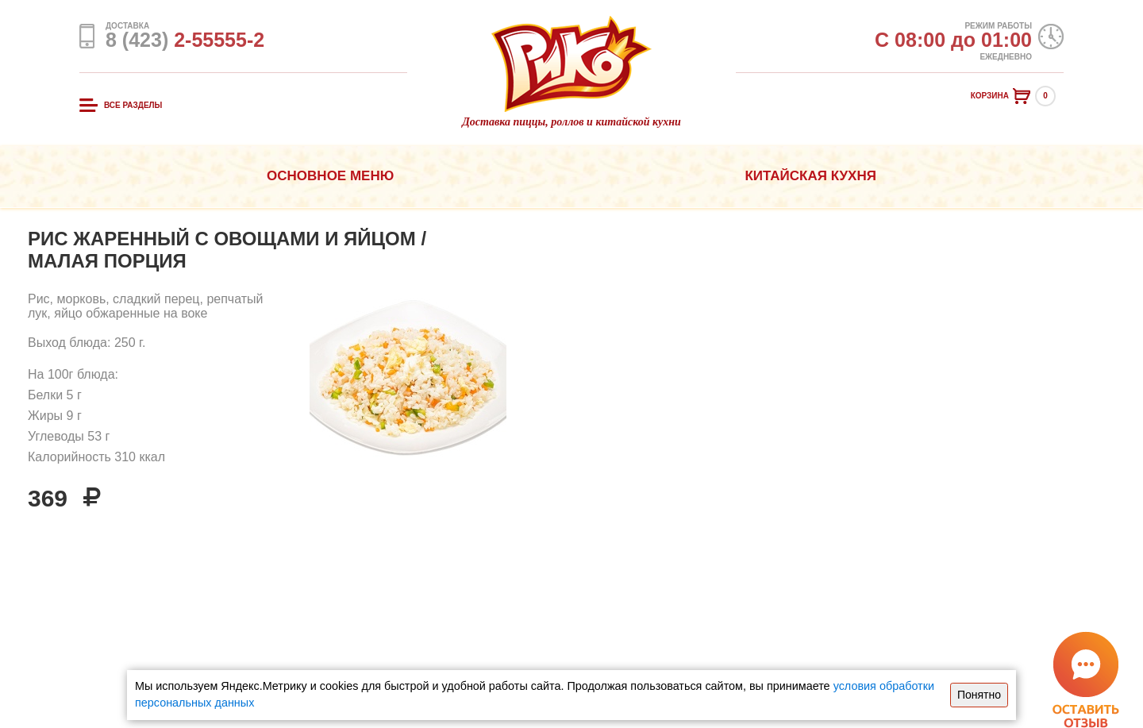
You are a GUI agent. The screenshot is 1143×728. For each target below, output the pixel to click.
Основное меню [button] (330, 175)
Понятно (979, 694)
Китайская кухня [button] (810, 175)
